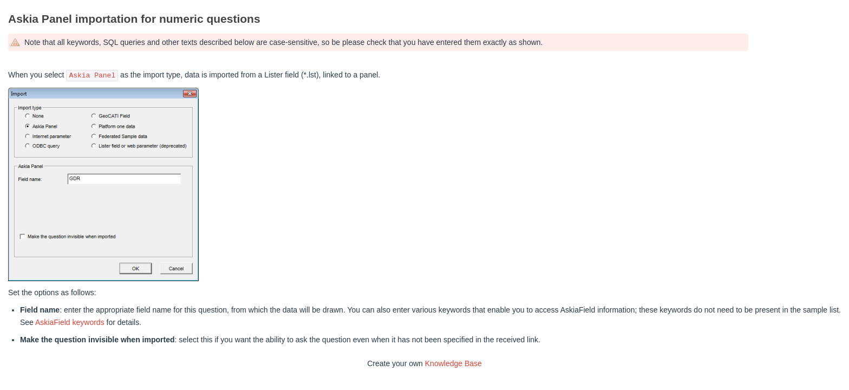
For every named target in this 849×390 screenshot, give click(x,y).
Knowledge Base (453, 363)
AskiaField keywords (70, 322)
